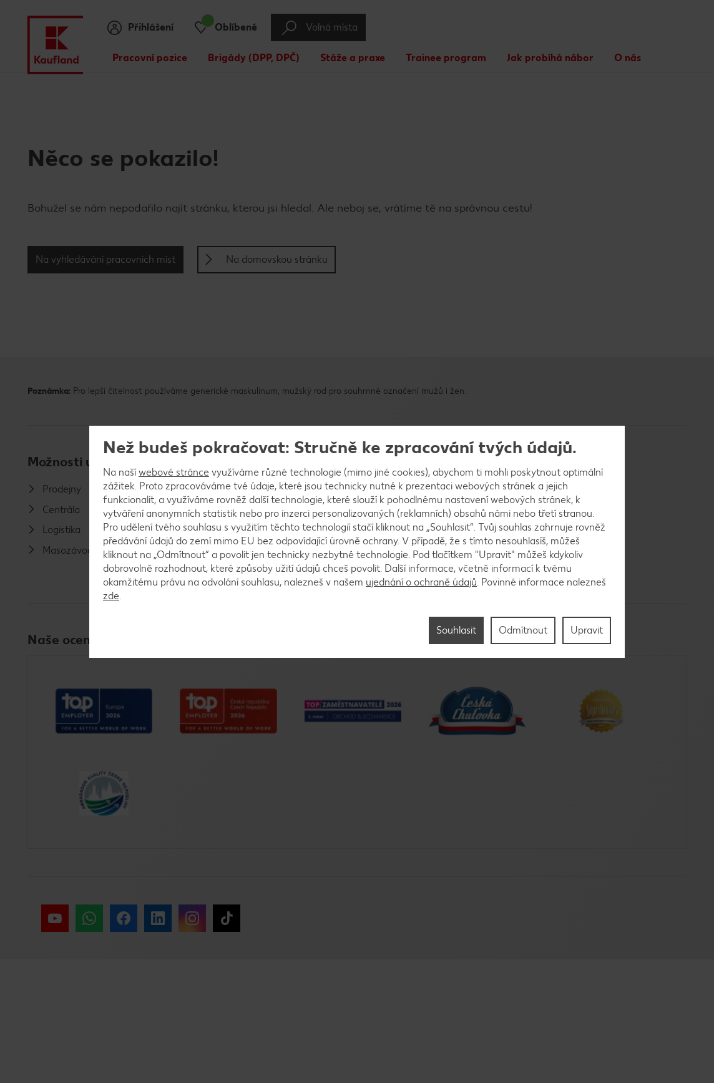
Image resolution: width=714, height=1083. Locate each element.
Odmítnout (523, 630)
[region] (357, 542)
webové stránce (174, 472)
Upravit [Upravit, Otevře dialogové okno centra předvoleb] (586, 630)
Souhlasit (456, 630)
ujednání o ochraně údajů (421, 582)
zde (111, 596)
